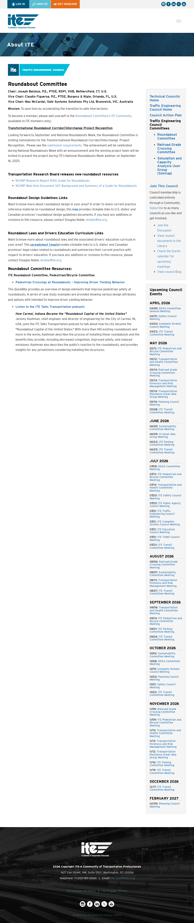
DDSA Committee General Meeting (165, 310)
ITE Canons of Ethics (81, 891)
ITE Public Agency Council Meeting (165, 505)
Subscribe (156, 208)
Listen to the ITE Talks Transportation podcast (50, 307)
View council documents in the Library (169, 241)
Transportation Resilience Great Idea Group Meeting (163, 394)
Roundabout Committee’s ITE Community (103, 116)
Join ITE (40, 4)
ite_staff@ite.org (123, 878)
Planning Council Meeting (164, 403)
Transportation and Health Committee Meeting (164, 362)
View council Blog (169, 272)
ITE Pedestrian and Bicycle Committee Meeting (165, 351)
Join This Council (164, 186)
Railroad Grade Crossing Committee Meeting (163, 372)
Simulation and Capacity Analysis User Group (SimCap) (169, 165)
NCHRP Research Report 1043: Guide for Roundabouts (53, 180)
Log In (18, 4)
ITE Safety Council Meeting (165, 497)
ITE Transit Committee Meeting (162, 333)
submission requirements (64, 145)
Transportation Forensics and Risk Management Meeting (163, 383)
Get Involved (65, 4)
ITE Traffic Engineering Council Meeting (162, 513)
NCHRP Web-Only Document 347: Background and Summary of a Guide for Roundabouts (76, 186)
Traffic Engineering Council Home (165, 107)
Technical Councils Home (165, 98)
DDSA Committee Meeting (165, 468)
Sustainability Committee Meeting (163, 428)
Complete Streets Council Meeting (165, 325)
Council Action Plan (166, 115)
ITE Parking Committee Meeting (162, 443)
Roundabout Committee (167, 136)
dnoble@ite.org (96, 220)
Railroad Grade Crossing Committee (169, 148)
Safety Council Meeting (163, 318)
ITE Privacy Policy (114, 891)
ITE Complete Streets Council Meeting (165, 523)
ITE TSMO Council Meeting (165, 538)
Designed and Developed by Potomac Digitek (97, 915)
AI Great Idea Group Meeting (162, 435)
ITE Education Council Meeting (162, 531)
